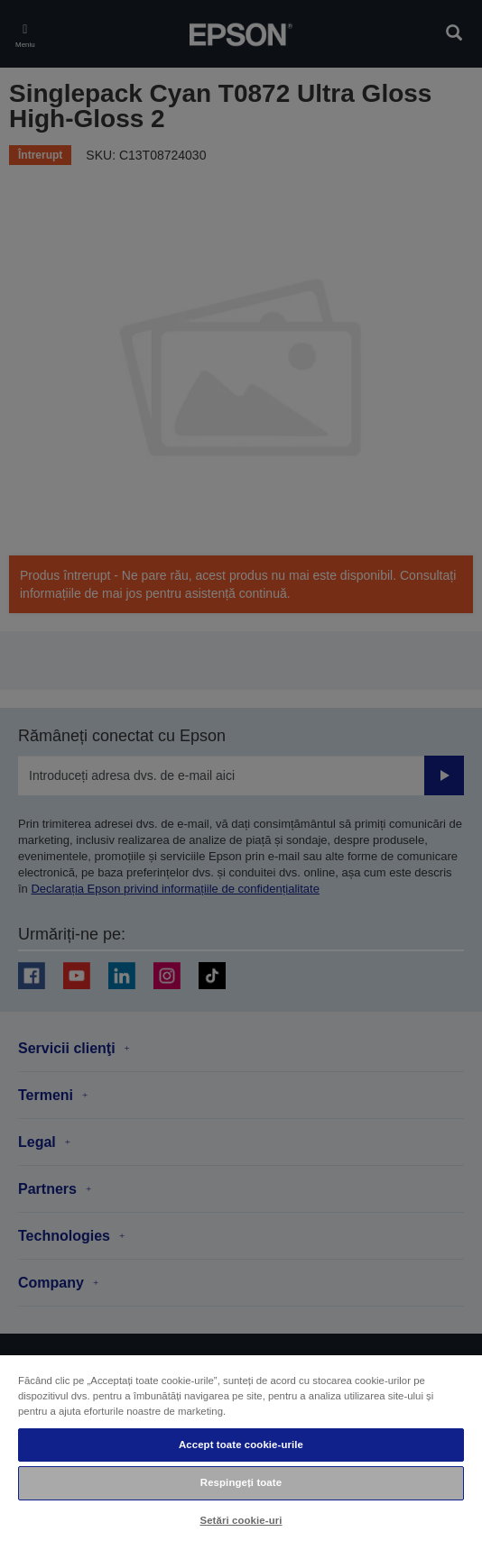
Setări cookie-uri (240, 1520)
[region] (241, 1447)
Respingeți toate (241, 1482)
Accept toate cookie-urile (241, 1444)
